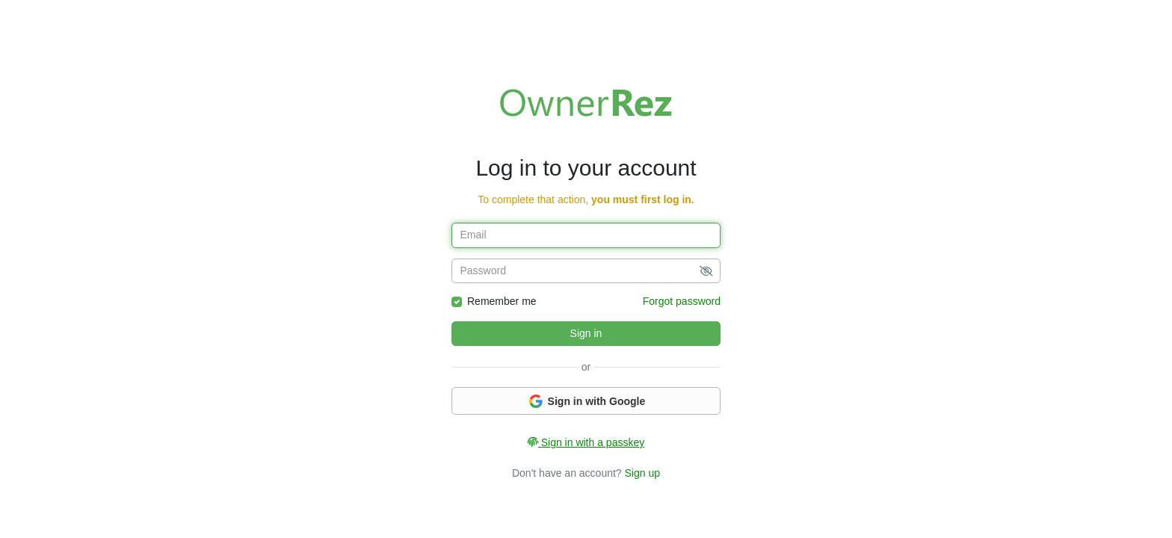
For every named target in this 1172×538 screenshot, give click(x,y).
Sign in (586, 333)
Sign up (642, 473)
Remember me (502, 301)
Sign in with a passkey (586, 442)
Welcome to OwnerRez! (586, 102)
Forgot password (682, 301)
